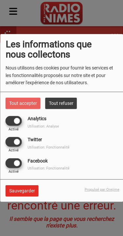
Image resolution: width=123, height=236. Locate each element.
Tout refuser (61, 103)
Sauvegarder (22, 190)
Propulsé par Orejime (102, 189)
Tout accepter (23, 103)
